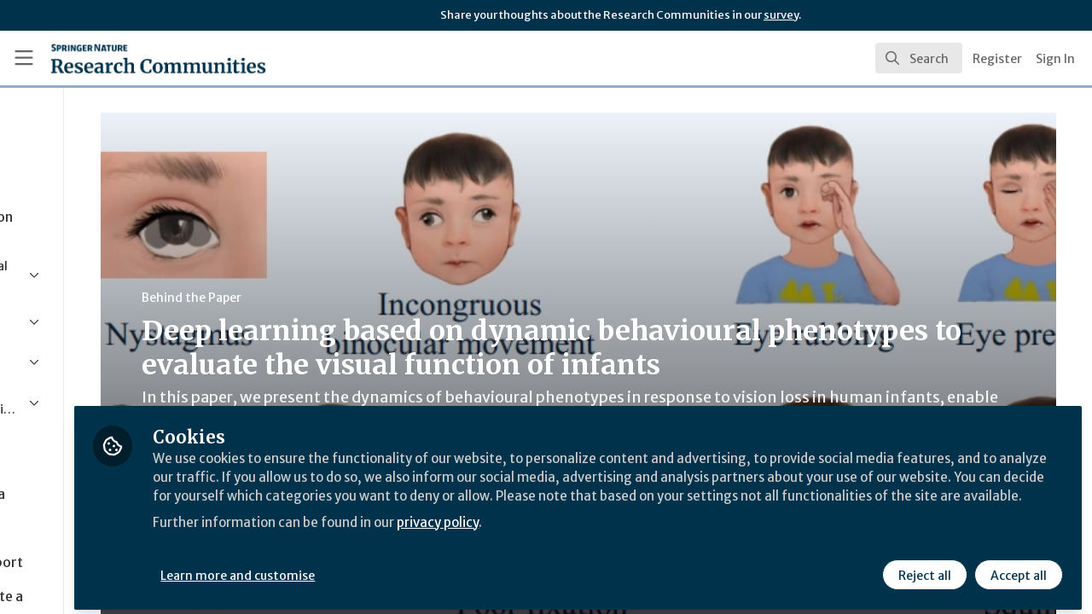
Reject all (923, 568)
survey (781, 15)
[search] (918, 58)
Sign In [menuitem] (1055, 59)
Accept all (1017, 568)
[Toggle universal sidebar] (24, 58)
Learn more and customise (394, 568)
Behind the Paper (323, 297)
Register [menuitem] (997, 59)
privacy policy (608, 535)
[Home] (133, 58)
